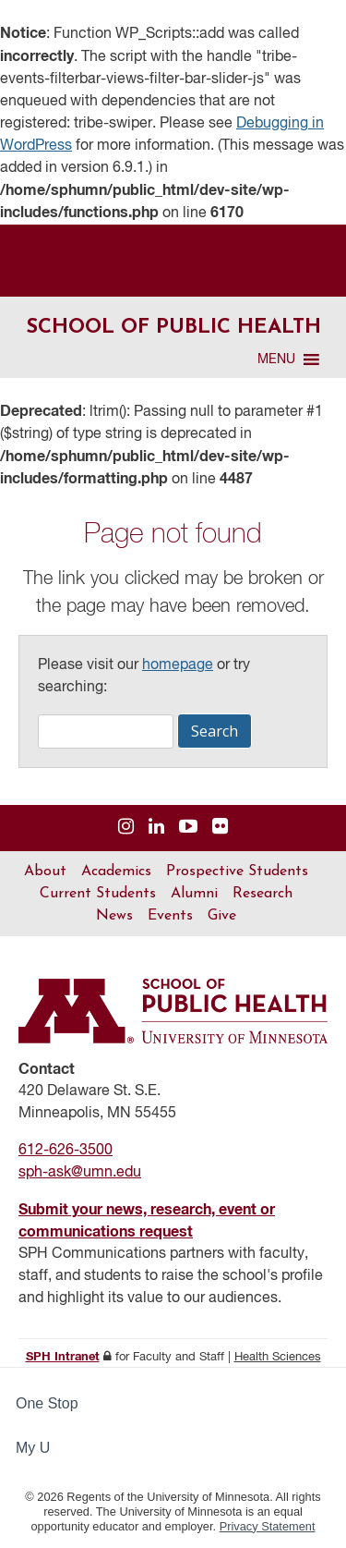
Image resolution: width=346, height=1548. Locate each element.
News (114, 915)
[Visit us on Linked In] (156, 827)
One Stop (47, 1403)
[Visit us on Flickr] (220, 827)
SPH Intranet (63, 1357)
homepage (177, 665)
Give (222, 915)
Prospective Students (237, 871)
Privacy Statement (268, 1526)
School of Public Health (173, 327)
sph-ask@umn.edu (79, 1172)
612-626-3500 (65, 1150)
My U (41, 1448)
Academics (116, 871)
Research (262, 893)
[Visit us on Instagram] (126, 827)
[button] (276, 359)
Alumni (194, 893)
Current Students (98, 893)
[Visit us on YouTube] (188, 827)
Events (170, 915)
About (45, 871)
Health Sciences (277, 1357)
